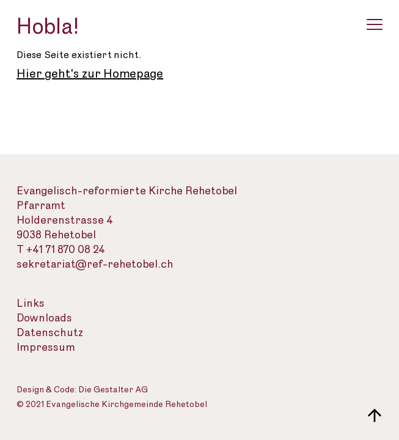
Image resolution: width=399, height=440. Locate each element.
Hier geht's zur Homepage (89, 74)
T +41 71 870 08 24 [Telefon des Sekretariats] (60, 249)
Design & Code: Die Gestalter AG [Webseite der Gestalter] (82, 390)
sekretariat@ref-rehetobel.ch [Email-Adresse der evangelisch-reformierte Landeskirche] (95, 264)
